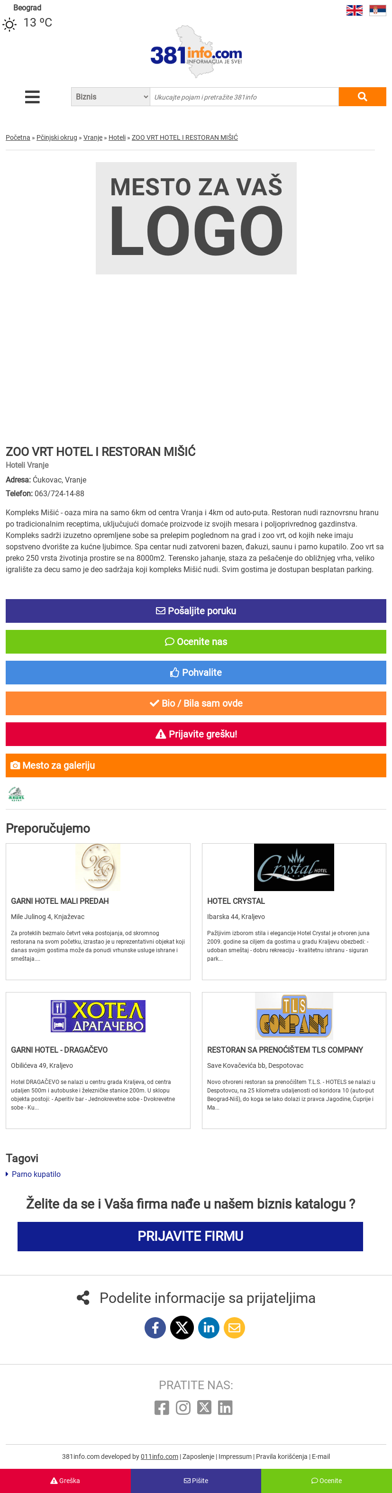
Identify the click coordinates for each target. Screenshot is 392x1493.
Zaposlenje (199, 1456)
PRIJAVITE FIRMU (190, 1236)
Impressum (236, 1456)
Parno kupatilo (33, 1174)
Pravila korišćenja (282, 1456)
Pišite (196, 1480)
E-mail (321, 1456)
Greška (65, 1480)
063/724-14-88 (59, 493)
